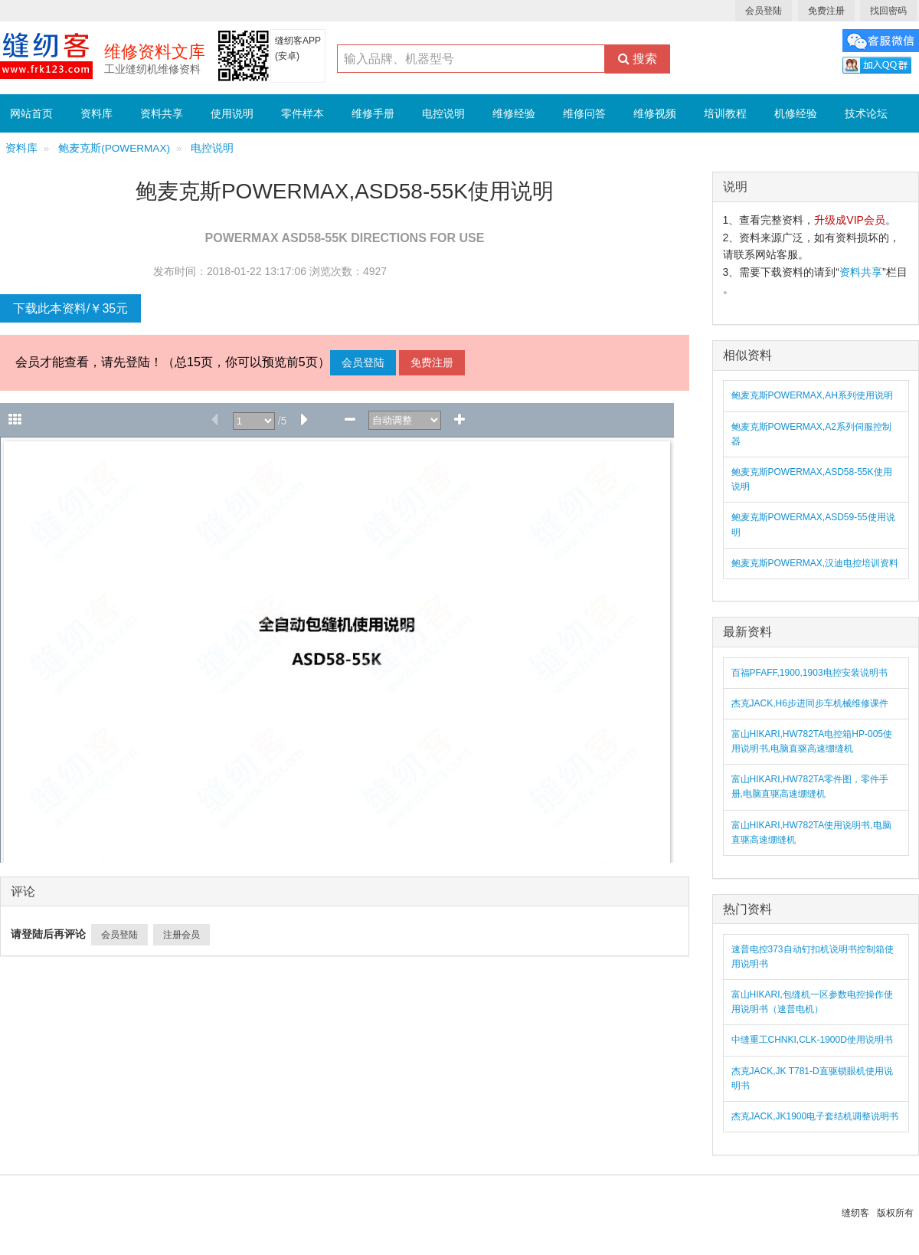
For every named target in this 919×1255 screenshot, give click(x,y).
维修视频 (654, 113)
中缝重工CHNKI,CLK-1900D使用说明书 (812, 1039)
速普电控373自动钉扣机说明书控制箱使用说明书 (812, 956)
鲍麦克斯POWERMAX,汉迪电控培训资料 (815, 563)
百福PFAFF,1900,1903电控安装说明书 (809, 672)
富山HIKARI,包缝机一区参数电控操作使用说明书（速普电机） (812, 1001)
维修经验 (513, 113)
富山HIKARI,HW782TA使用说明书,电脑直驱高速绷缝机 (811, 832)
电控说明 (443, 113)
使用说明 (232, 113)
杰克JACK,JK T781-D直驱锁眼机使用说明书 (812, 1078)
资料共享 (161, 113)
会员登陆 (763, 10)
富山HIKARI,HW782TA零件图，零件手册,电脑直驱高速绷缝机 (810, 786)
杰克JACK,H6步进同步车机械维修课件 (809, 703)
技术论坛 (866, 113)
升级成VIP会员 (849, 220)
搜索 (637, 58)
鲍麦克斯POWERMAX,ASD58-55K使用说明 (811, 479)
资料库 (96, 113)
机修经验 (795, 113)
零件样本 (302, 113)
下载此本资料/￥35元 (70, 308)
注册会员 (181, 934)
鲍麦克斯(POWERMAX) (114, 148)
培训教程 (725, 113)
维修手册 (373, 113)
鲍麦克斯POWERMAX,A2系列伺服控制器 (811, 434)
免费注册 (826, 10)
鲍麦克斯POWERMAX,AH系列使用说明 (812, 395)
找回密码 (888, 10)
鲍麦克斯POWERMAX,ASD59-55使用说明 (813, 524)
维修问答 (584, 113)
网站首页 (31, 113)
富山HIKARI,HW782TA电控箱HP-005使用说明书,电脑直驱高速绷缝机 (812, 741)
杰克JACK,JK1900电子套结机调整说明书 (815, 1116)
